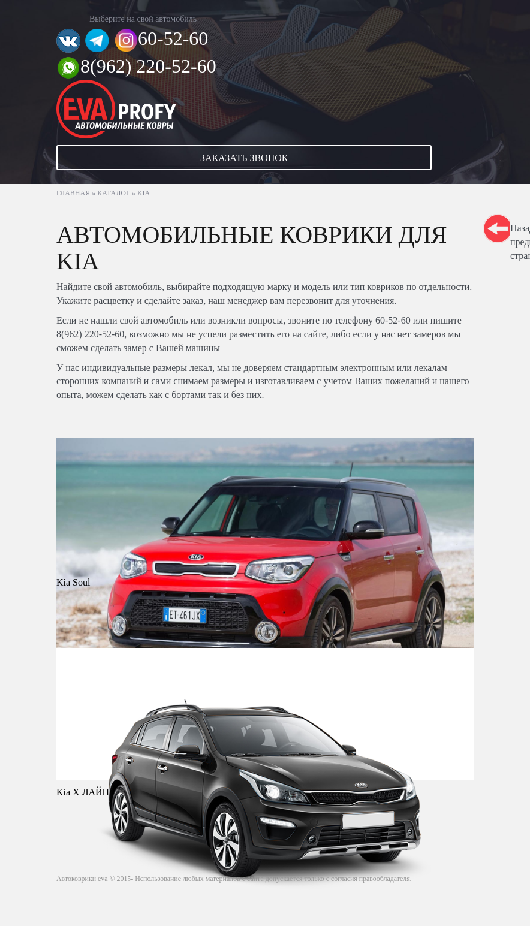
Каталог (113, 193)
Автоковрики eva (82, 878)
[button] (265, 157)
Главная (73, 193)
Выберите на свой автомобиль (143, 18)
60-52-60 (173, 38)
